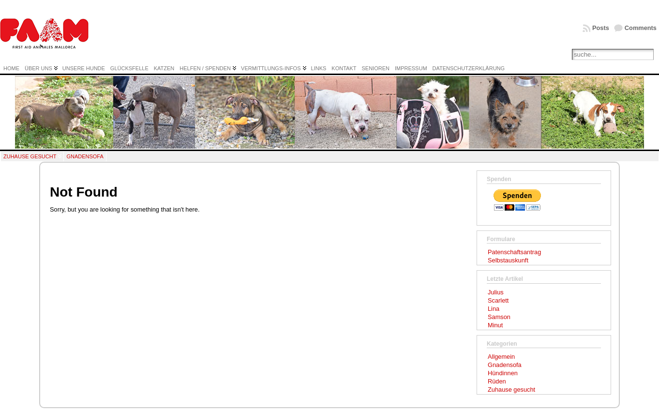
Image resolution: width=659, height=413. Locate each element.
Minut (495, 325)
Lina (493, 308)
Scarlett (498, 300)
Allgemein (501, 356)
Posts (600, 27)
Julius (496, 292)
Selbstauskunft (508, 260)
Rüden (497, 381)
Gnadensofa (84, 156)
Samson (499, 317)
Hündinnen (503, 373)
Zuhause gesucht (29, 156)
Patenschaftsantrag (514, 252)
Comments (641, 27)
